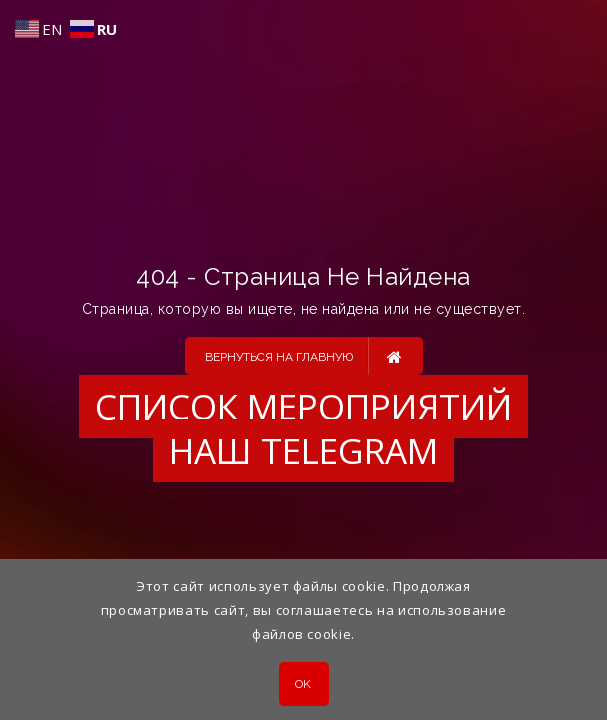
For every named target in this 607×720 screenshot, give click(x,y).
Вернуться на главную (303, 356)
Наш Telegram (303, 450)
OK (303, 684)
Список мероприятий (303, 406)
